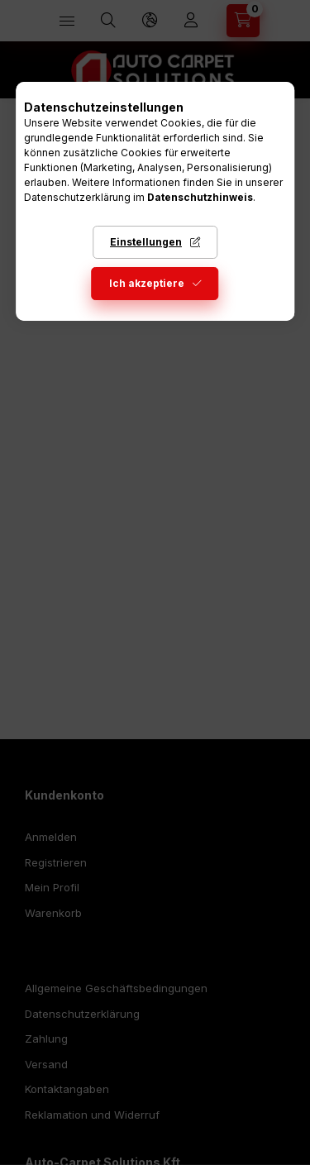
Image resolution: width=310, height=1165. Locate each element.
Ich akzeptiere (146, 283)
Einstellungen (146, 242)
